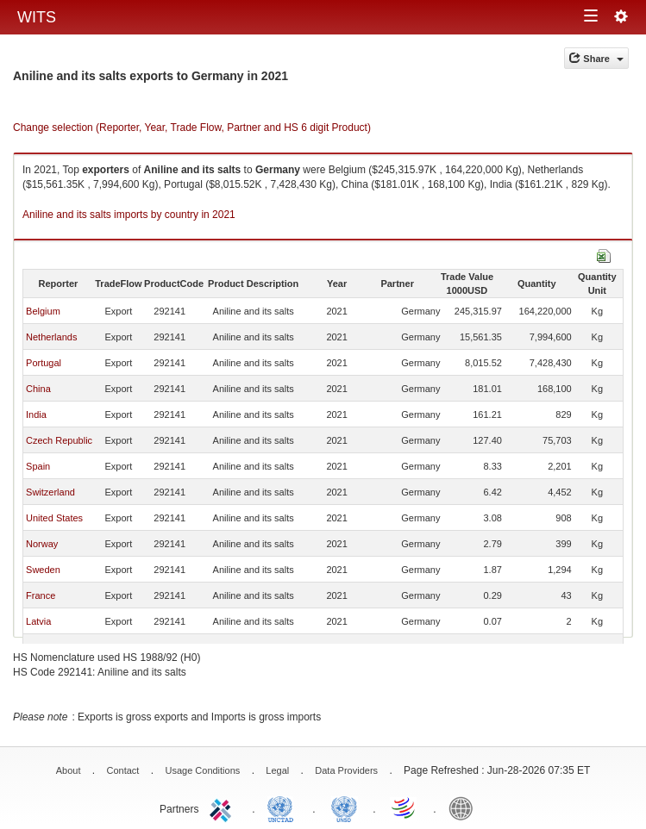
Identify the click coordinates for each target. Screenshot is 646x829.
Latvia (38, 621)
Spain (38, 466)
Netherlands (51, 337)
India (36, 414)
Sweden (43, 569)
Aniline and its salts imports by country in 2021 (128, 215)
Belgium (43, 311)
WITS (36, 17)
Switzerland (50, 492)
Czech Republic (59, 440)
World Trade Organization (404, 807)
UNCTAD (284, 807)
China (38, 388)
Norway (42, 544)
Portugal (43, 363)
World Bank (465, 807)
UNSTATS (344, 807)
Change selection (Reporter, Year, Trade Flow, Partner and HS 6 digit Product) (192, 128)
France (40, 595)
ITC (223, 807)
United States (54, 518)
